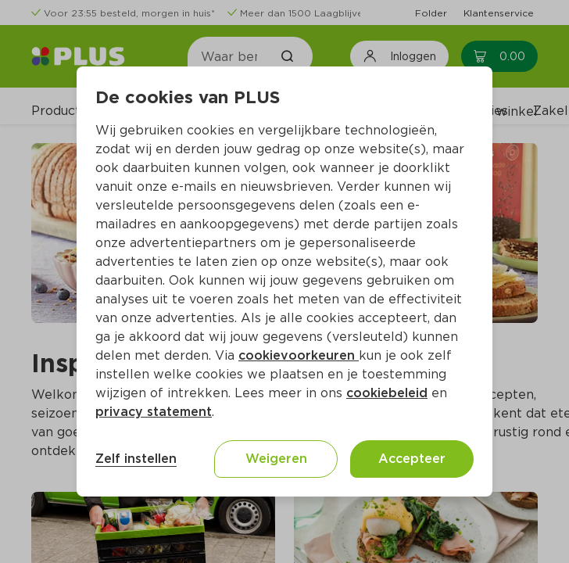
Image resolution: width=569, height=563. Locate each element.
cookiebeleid (387, 392)
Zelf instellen (136, 458)
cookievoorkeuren (298, 355)
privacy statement (153, 411)
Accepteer (412, 458)
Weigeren (276, 458)
